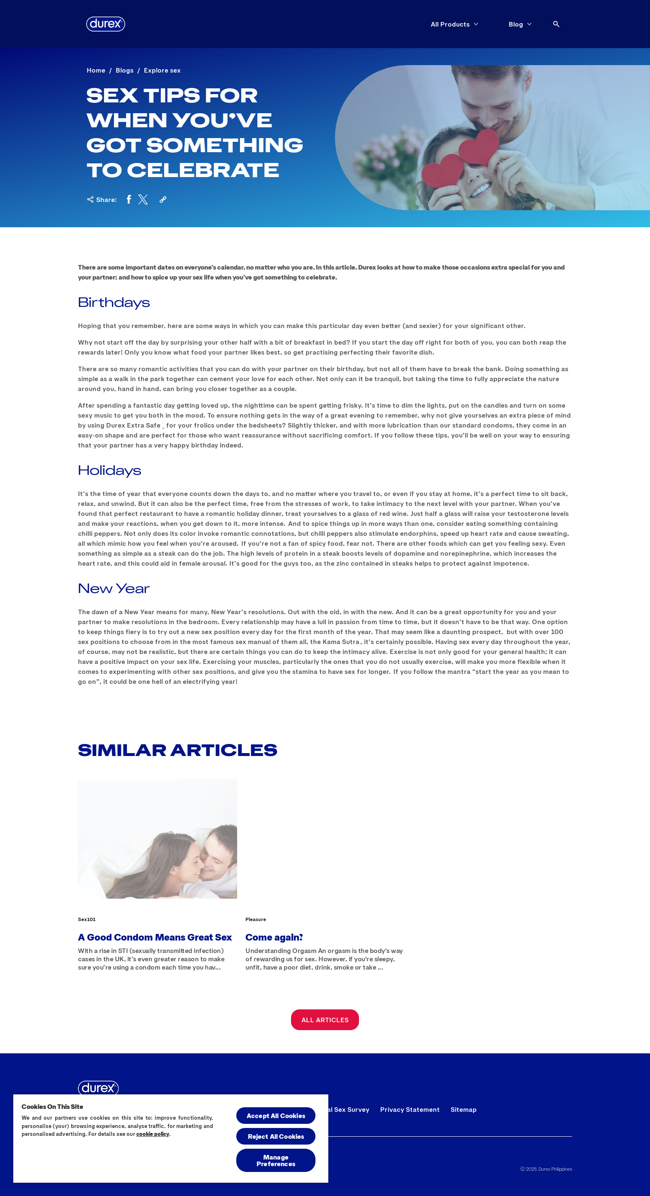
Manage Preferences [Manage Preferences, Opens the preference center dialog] (276, 1160)
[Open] (556, 24)
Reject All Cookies (276, 1136)
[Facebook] (129, 199)
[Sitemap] (463, 1109)
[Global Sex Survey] (341, 1109)
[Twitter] (143, 199)
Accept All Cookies (276, 1115)
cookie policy (152, 1133)
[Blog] (516, 24)
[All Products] (450, 24)
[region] (170, 1138)
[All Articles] (325, 1019)
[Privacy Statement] (410, 1109)
